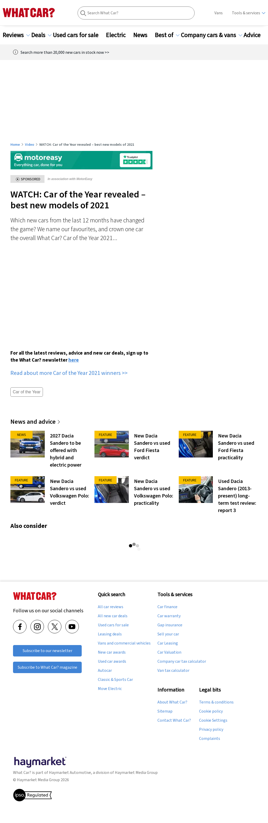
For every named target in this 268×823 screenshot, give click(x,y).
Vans (218, 13)
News (143, 35)
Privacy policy (211, 729)
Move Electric (110, 688)
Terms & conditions (216, 702)
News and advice (35, 421)
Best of (167, 35)
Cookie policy (211, 711)
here (73, 360)
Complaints (209, 738)
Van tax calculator (173, 670)
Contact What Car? (174, 720)
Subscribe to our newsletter (47, 650)
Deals (41, 35)
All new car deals (112, 616)
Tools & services (246, 13)
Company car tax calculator (181, 661)
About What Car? (172, 702)
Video (29, 144)
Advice (255, 35)
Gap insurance (169, 625)
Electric (119, 35)
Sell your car (168, 634)
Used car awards (112, 661)
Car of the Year (27, 392)
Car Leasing (167, 643)
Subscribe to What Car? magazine (47, 667)
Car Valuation (169, 652)
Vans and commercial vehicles (124, 643)
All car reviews (110, 606)
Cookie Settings (213, 720)
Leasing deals (110, 634)
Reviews (16, 35)
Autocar (105, 670)
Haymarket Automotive (70, 772)
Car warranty (169, 616)
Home (15, 144)
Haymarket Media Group (136, 772)
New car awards (112, 652)
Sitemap (165, 711)
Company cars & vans (211, 35)
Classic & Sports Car (115, 679)
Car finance (167, 606)
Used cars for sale (79, 35)
